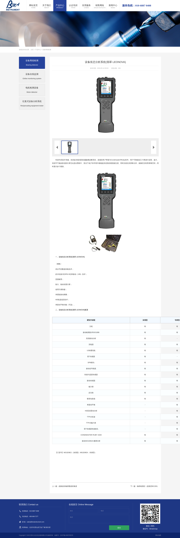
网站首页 (33, 6)
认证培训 (73, 6)
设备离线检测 (47, 49)
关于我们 (46, 6)
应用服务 (86, 6)
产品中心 (59, 6)
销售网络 (99, 6)
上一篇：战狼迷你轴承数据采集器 (64, 486)
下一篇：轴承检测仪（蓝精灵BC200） (144, 486)
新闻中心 (112, 6)
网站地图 (158, 535)
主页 (32, 49)
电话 (102, 511)
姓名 (71, 511)
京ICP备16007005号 (66, 535)
